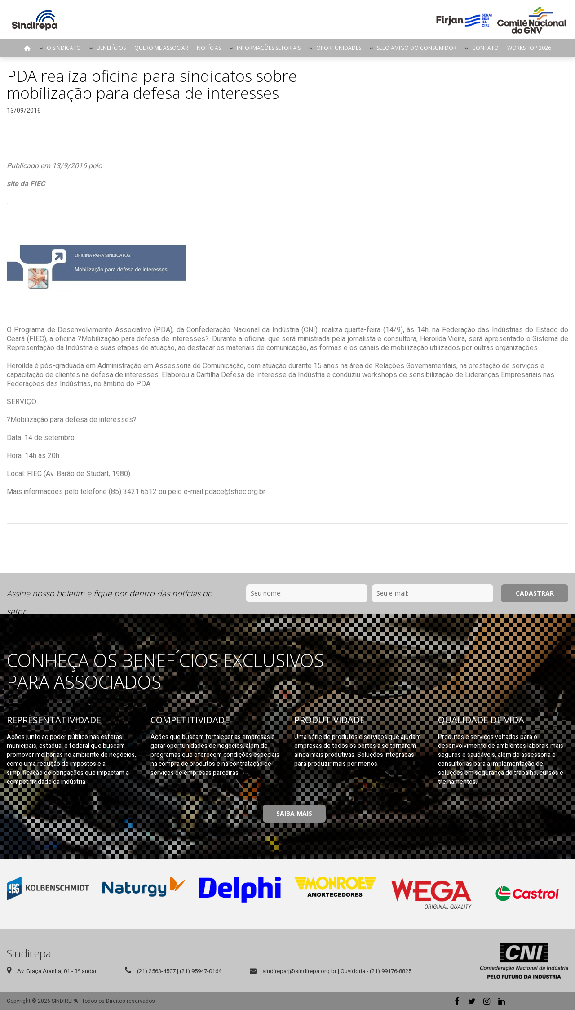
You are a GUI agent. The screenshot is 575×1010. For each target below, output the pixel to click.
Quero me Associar (161, 48)
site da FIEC (26, 183)
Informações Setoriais (269, 48)
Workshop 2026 (529, 48)
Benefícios (111, 48)
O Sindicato (64, 48)
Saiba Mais (294, 813)
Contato (485, 48)
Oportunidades (338, 48)
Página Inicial (27, 48)
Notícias (209, 48)
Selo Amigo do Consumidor (416, 48)
